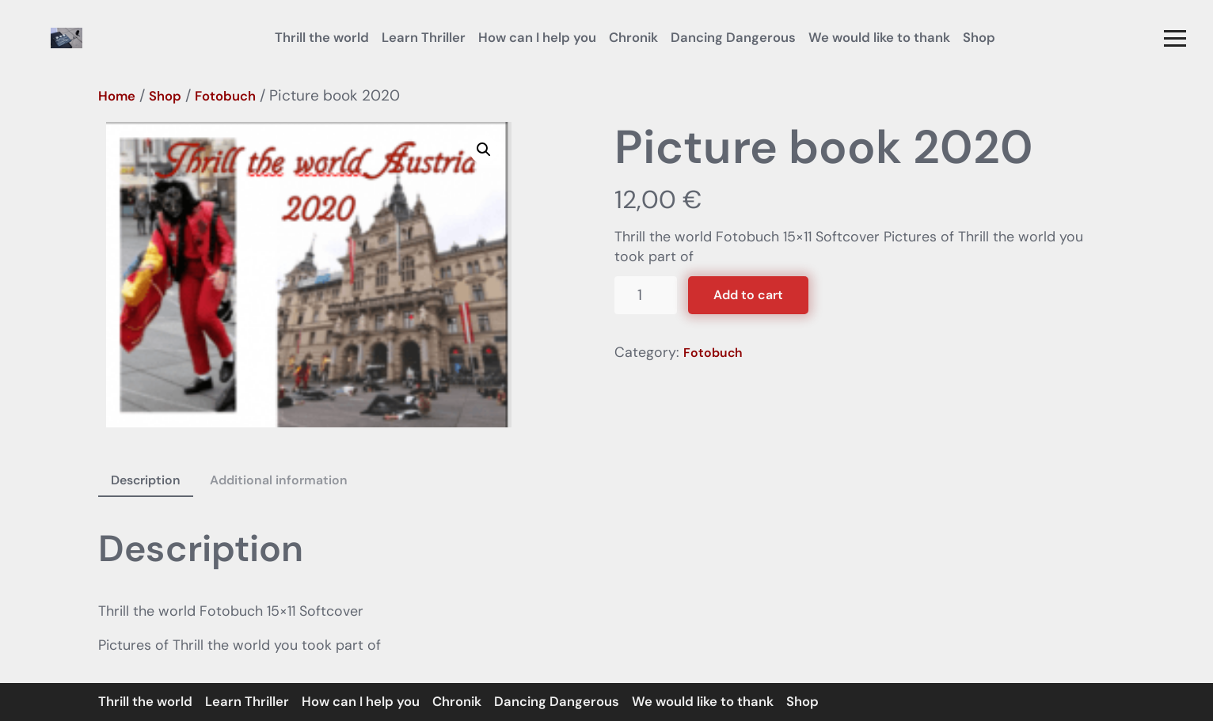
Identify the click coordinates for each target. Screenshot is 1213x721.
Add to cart (748, 295)
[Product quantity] (645, 295)
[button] (1175, 38)
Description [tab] (146, 480)
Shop (165, 95)
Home (116, 95)
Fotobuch (225, 95)
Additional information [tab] (279, 480)
